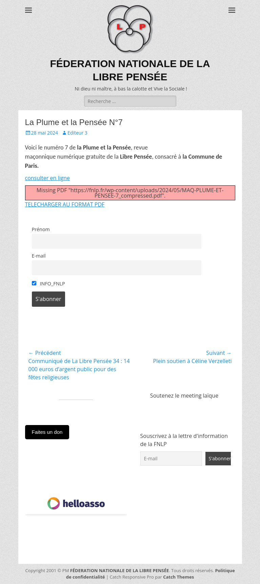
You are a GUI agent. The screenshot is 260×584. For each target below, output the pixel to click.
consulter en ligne (47, 178)
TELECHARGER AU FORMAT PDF (65, 204)
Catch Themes (178, 577)
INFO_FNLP (48, 283)
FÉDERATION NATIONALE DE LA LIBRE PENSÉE (119, 570)
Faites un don (47, 432)
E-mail (39, 256)
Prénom (41, 229)
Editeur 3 (77, 132)
